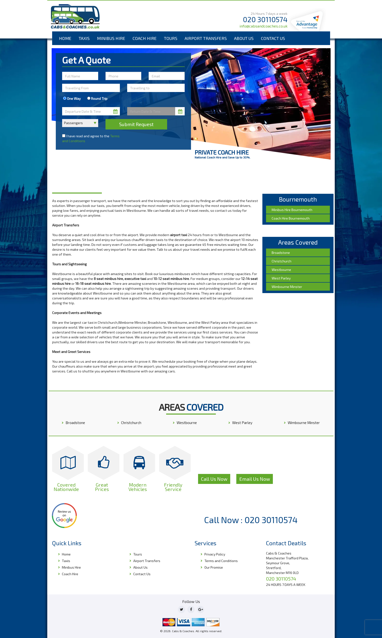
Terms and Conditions (221, 561)
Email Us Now (254, 479)
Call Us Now (214, 479)
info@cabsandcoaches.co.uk (263, 26)
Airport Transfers (206, 38)
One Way (72, 98)
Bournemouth (76, 179)
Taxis (84, 38)
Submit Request (136, 124)
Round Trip (97, 98)
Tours (170, 38)
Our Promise (213, 567)
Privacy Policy (214, 554)
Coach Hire (145, 38)
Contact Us (273, 38)
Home (65, 38)
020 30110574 (265, 19)
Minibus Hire (111, 38)
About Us (244, 38)
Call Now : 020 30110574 (251, 520)
